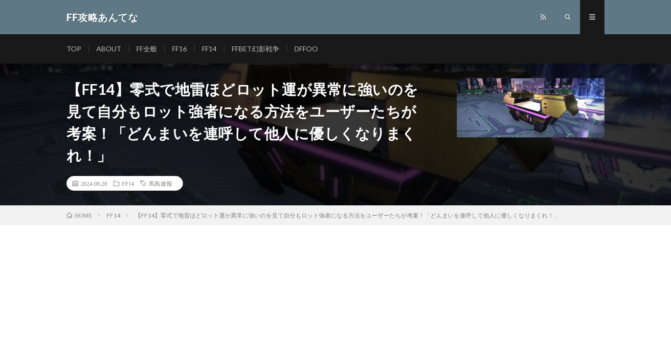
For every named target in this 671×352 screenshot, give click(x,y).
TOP (74, 48)
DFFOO (306, 48)
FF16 (179, 48)
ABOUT (108, 48)
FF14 (209, 48)
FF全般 (146, 48)
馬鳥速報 (160, 183)
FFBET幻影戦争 (255, 48)
